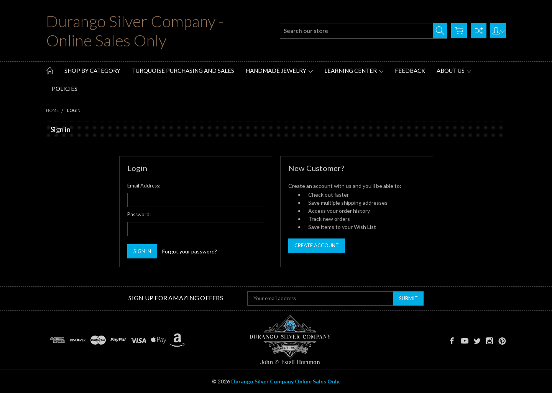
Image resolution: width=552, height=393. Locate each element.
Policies (64, 88)
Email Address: (143, 186)
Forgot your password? (189, 251)
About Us (454, 70)
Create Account (316, 245)
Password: (139, 214)
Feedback (410, 70)
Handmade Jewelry (279, 70)
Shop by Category (92, 70)
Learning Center (353, 70)
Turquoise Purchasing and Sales (183, 70)
